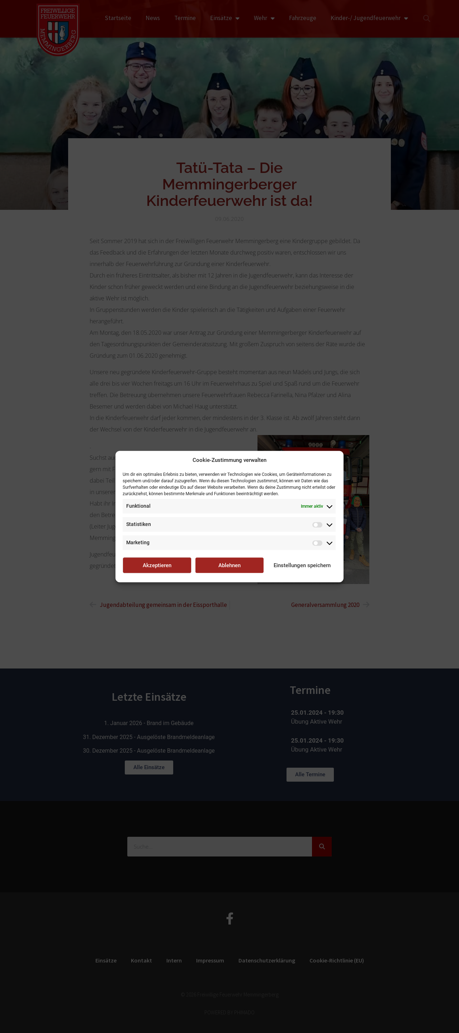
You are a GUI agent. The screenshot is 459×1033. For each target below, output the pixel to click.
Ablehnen (229, 565)
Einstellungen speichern (302, 565)
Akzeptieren (157, 565)
